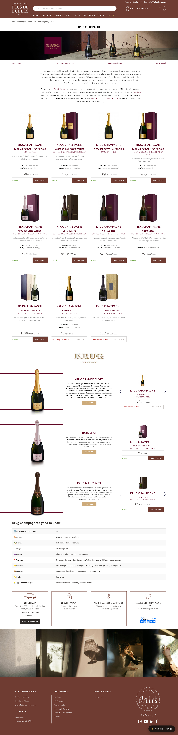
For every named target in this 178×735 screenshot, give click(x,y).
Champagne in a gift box (65, 571)
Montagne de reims (64, 560)
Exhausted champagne (63, 712)
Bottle (68, 543)
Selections (89, 15)
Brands (58, 15)
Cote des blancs (79, 560)
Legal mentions (100, 697)
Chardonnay (83, 554)
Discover (89, 403)
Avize (118, 560)
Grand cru (60, 577)
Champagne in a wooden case (88, 571)
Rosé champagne (78, 537)
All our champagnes (42, 15)
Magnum (75, 543)
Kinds (68, 15)
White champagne (63, 537)
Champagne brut (63, 548)
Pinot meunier (71, 554)
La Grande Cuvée (58, 89)
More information (30, 621)
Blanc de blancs (86, 582)
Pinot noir (60, 554)
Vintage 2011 (104, 565)
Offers (111, 15)
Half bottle (60, 543)
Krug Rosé (161, 63)
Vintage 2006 (112, 98)
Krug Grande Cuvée (65, 63)
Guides (57, 716)
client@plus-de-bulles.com (25, 705)
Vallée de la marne (93, 560)
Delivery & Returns (61, 709)
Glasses (101, 15)
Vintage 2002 (96, 98)
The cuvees (17, 63)
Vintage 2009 (116, 565)
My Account (58, 701)
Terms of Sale (59, 705)
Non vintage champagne (65, 565)
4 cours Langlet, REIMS (23, 721)
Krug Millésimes (115, 63)
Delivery (57, 697)
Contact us (22, 711)
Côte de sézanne (108, 560)
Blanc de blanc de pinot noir (67, 582)
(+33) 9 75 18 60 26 (22, 697)
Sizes (77, 15)
